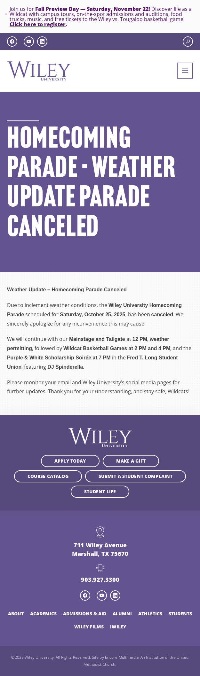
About (16, 614)
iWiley (118, 627)
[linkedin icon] (42, 41)
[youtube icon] (29, 41)
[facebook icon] (12, 41)
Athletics (150, 614)
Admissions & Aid (84, 614)
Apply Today (70, 461)
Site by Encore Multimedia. (116, 657)
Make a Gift (131, 461)
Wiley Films (89, 627)
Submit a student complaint (136, 476)
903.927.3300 (100, 579)
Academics (43, 614)
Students (180, 614)
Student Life (100, 491)
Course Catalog (48, 476)
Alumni (122, 614)
